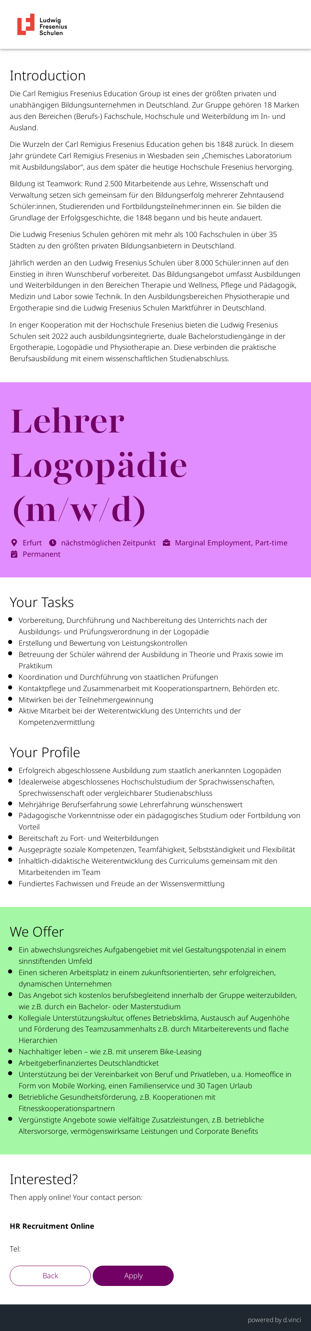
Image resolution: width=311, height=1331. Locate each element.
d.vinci (292, 1319)
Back (50, 1275)
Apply (133, 1275)
